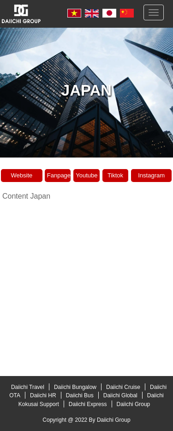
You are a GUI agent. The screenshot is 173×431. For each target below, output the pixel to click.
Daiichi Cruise (123, 387)
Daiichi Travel (27, 387)
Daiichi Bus (80, 395)
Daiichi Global (120, 395)
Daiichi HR (43, 395)
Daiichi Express (88, 404)
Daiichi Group (133, 404)
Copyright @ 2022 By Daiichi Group (86, 420)
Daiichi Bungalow (75, 387)
